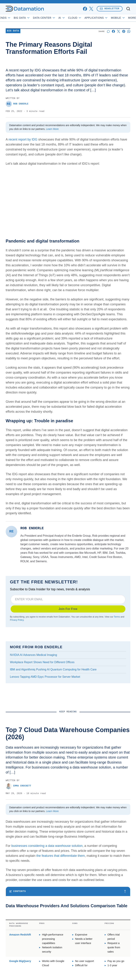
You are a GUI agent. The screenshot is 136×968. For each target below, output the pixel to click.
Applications (105, 18)
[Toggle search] (128, 9)
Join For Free (68, 608)
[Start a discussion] (108, 31)
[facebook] (85, 9)
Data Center (53, 18)
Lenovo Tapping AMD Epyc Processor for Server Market (45, 676)
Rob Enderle (17, 104)
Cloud (83, 18)
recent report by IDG (22, 139)
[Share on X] (118, 31)
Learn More (52, 129)
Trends (11, 18)
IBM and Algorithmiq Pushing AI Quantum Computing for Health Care (53, 669)
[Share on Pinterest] (123, 31)
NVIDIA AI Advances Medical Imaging (33, 654)
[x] (91, 9)
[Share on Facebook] (113, 31)
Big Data (30, 18)
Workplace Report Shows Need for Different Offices (42, 662)
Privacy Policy (17, 620)
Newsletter (109, 8)
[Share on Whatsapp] (128, 31)
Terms (117, 617)
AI (70, 18)
